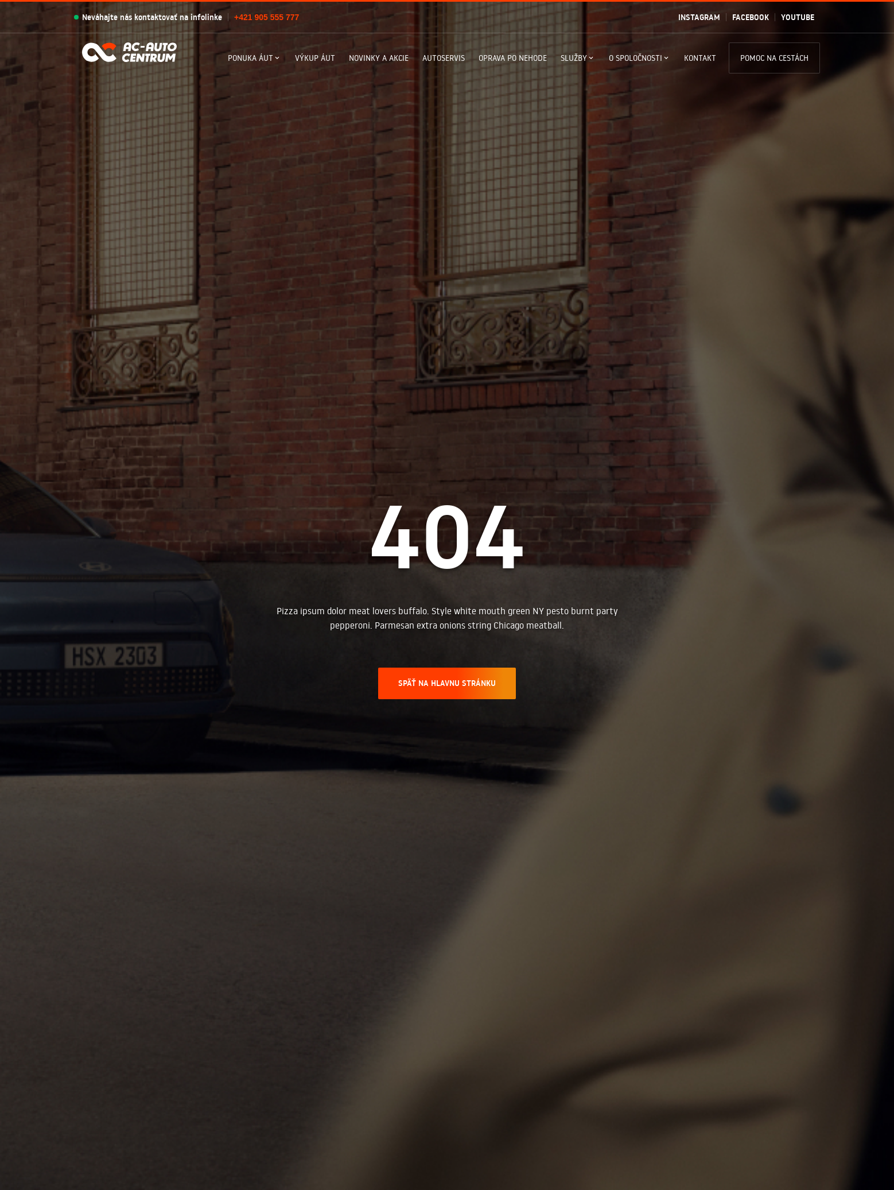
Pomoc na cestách (774, 58)
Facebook (750, 17)
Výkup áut (315, 58)
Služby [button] (574, 58)
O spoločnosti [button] (635, 58)
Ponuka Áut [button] (250, 58)
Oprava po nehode (513, 58)
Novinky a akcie (379, 58)
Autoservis (443, 58)
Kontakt (700, 58)
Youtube (797, 17)
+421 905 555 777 (266, 17)
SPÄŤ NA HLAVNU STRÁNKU (447, 683)
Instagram (699, 17)
